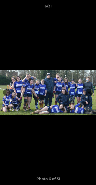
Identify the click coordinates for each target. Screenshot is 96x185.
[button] (90, 7)
